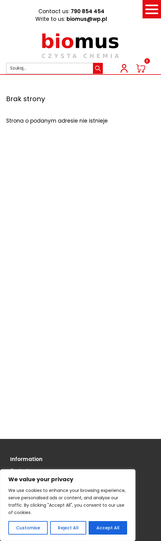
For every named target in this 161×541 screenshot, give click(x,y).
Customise (28, 528)
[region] (67, 505)
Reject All (68, 528)
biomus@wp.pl (86, 19)
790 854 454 (87, 11)
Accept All (107, 528)
